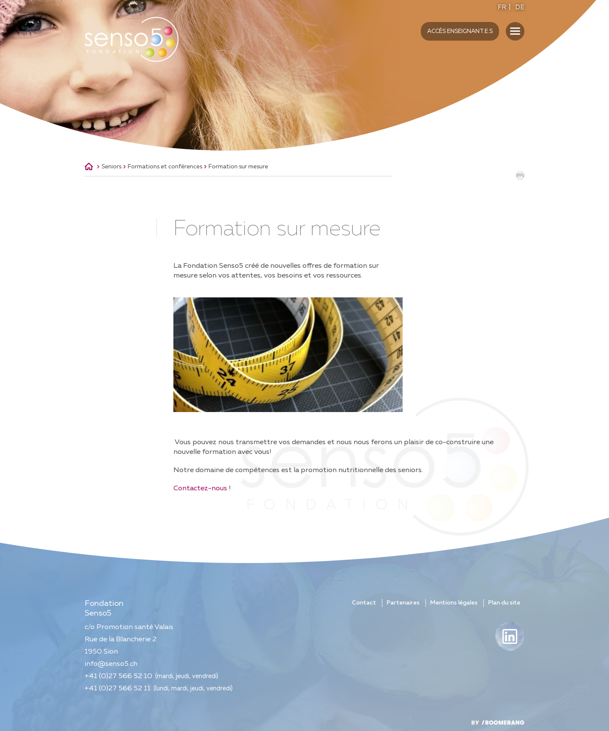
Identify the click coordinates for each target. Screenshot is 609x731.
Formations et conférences (165, 167)
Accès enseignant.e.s (460, 31)
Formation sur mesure (238, 167)
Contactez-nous (200, 488)
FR (502, 7)
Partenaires (403, 603)
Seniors (111, 167)
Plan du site (504, 603)
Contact (364, 603)
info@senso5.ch (111, 664)
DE (519, 7)
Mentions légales (453, 603)
